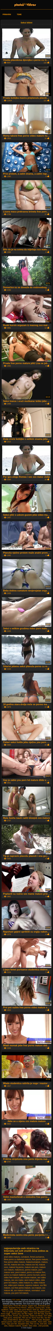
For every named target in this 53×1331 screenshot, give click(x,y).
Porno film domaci (20, 1306)
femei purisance (37, 1257)
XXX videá (48, 1316)
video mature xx (26, 1283)
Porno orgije (6, 1314)
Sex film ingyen (27, 1314)
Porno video (42, 1322)
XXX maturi (26, 4)
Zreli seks (43, 1324)
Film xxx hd (34, 1324)
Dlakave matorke (14, 1326)
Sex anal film (24, 1316)
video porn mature (16, 1285)
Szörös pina (16, 1314)
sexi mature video (32, 1280)
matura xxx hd (31, 1264)
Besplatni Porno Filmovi (17, 1308)
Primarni (7, 14)
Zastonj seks (40, 1308)
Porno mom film (38, 1318)
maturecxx (19, 1270)
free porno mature (40, 1259)
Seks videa (13, 1310)
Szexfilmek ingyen (21, 1312)
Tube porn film (11, 1324)
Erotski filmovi (12, 1320)
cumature (25, 1257)
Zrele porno (7, 1318)
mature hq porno (16, 1267)
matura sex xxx (17, 1264)
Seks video (33, 1326)
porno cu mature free (36, 1272)
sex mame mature (28, 1277)
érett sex (36, 1310)
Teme (19, 14)
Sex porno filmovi (25, 1310)
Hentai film (17, 1318)
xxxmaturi (36, 1290)
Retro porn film (45, 1310)
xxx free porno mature (20, 1288)
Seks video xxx (19, 1322)
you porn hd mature (19, 1293)
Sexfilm (25, 1326)
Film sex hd (26, 1318)
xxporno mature (32, 1285)
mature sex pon (31, 1267)
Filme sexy (33, 1312)
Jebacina (30, 1308)
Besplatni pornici (44, 1312)
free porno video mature (14, 1262)
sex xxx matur (17, 1280)
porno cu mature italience (15, 1275)
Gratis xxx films (6, 1316)
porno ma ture (33, 1275)
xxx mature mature (22, 1290)
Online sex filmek (36, 1316)
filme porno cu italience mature (17, 1259)
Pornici (15, 1316)
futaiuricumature (33, 1262)
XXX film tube (39, 1314)
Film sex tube (37, 1320)
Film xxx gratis (7, 1312)
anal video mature (12, 1257)
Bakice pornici (24, 1320)
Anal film (48, 1314)
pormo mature (31, 1270)
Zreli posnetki (43, 1326)
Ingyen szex (32, 1306)
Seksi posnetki (31, 1322)
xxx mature (36, 1288)
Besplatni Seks (23, 1324)
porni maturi (20, 1272)
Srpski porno (8, 1306)
